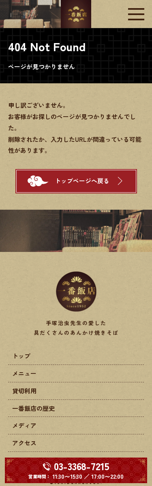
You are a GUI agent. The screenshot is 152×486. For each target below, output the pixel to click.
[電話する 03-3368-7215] (76, 470)
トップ (21, 355)
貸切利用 (24, 390)
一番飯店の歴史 (33, 408)
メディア (24, 425)
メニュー (24, 373)
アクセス (24, 442)
